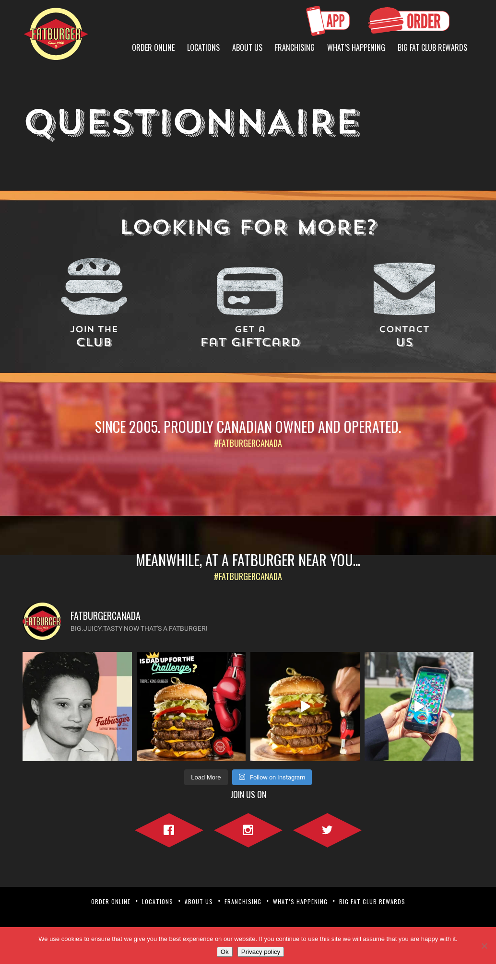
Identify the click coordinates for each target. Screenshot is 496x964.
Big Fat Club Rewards (432, 47)
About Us (247, 47)
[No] (484, 946)
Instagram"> (248, 828)
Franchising (295, 47)
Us (404, 337)
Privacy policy (260, 951)
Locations (203, 47)
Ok (225, 951)
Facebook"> (169, 828)
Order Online (153, 47)
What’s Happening (356, 47)
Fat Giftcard (250, 337)
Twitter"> (327, 828)
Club (94, 337)
